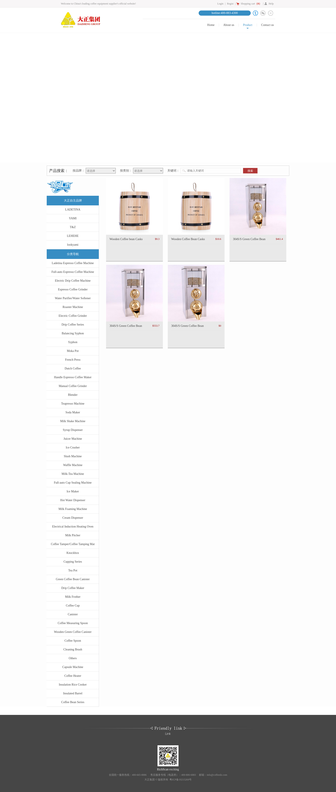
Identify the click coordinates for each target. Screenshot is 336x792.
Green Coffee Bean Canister (73, 579)
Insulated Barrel (72, 693)
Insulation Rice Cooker (73, 684)
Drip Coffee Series (73, 324)
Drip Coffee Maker (72, 588)
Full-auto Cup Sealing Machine (73, 482)
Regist (230, 3)
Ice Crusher (73, 447)
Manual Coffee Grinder (73, 386)
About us (228, 25)
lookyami (72, 244)
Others (73, 658)
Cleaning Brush (72, 649)
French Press (73, 359)
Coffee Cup (73, 605)
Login (220, 3)
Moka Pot (73, 351)
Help (271, 3)
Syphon (72, 342)
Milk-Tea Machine (73, 473)
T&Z (73, 227)
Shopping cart (251, 3)
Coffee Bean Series (72, 702)
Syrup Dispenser (73, 430)
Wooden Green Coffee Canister (73, 632)
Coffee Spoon (72, 640)
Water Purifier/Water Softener (73, 298)
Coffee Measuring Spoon (73, 623)
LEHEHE (72, 236)
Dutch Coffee (73, 368)
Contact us (267, 25)
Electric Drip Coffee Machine (73, 280)
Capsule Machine (72, 667)
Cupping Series (73, 561)
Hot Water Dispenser (72, 500)
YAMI (73, 218)
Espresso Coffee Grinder (72, 289)
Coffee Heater (72, 675)
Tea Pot (72, 570)
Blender (72, 394)
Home (210, 25)
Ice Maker (73, 491)
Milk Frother (73, 596)
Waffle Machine (72, 465)
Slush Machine (73, 456)
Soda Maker (72, 412)
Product (247, 25)
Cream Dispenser (72, 517)
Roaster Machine (73, 307)
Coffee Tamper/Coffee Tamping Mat (72, 544)
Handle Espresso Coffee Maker (73, 377)
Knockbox (72, 552)
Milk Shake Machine (72, 421)
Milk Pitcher (72, 535)
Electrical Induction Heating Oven (72, 526)
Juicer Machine (73, 438)
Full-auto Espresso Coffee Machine (72, 271)
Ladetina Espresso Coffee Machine (73, 263)
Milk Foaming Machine (72, 509)
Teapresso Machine (72, 403)
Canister (73, 614)
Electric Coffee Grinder (73, 315)
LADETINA (72, 209)
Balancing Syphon (73, 333)
